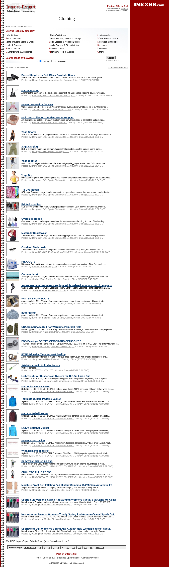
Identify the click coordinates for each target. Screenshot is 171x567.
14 (91, 547)
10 (68, 547)
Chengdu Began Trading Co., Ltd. (48, 490)
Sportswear (102, 45)
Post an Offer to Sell (117, 6)
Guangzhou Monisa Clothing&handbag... (51, 504)
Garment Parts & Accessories (19, 52)
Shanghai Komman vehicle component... (51, 381)
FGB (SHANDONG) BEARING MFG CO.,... (53, 346)
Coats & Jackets (104, 35)
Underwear (102, 48)
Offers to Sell (18, 26)
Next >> (100, 547)
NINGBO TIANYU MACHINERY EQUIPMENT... (55, 466)
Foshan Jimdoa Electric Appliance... (49, 122)
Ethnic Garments (13, 38)
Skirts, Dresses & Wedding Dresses (64, 42)
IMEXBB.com (64, 563)
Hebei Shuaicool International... (47, 80)
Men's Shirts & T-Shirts (107, 38)
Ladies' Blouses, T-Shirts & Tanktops (65, 38)
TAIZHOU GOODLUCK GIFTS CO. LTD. (51, 109)
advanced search (112, 60)
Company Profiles (90, 557)
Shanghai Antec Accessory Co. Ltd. (49, 290)
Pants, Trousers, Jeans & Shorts (20, 42)
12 (79, 547)
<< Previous (30, 547)
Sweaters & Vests (56, 48)
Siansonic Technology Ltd (44, 266)
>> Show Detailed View (118, 67)
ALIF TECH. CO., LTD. (43, 370)
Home (8, 26)
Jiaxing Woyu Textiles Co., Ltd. (47, 279)
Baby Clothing (12, 35)
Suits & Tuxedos (13, 48)
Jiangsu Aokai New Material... (46, 359)
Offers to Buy (49, 557)
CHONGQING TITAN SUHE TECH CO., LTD (53, 95)
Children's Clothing (57, 35)
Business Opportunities (68, 557)
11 (73, 547)
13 (85, 547)
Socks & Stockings (14, 45)
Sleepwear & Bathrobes (107, 42)
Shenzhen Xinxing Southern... (46, 332)
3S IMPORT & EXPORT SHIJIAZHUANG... (53, 391)
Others (100, 52)
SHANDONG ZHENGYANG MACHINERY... (53, 252)
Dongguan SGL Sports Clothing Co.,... (50, 137)
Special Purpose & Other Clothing (64, 45)
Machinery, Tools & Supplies (61, 52)
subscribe (124, 9)
